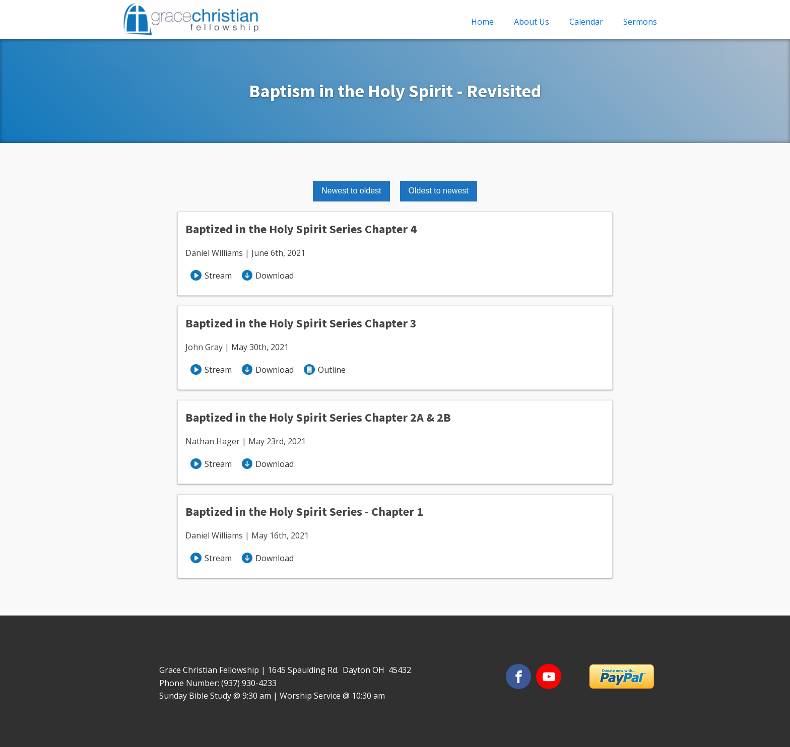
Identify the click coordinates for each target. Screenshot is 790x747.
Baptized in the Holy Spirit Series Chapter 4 (301, 229)
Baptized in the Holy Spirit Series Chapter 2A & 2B (318, 417)
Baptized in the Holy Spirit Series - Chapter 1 (304, 511)
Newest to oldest (351, 190)
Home (482, 21)
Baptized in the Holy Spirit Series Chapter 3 (301, 323)
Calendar (586, 21)
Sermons (640, 21)
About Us (531, 21)
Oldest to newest (439, 190)
